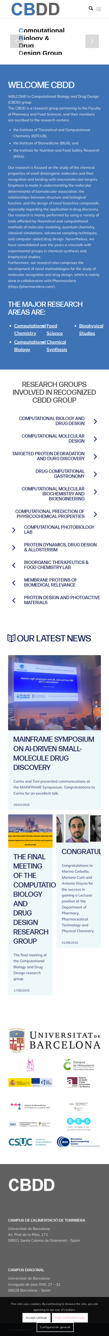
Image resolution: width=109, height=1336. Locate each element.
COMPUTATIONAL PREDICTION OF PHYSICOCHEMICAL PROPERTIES (50, 514)
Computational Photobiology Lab (59, 530)
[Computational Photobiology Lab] (13, 530)
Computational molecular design (53, 439)
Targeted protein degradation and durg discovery (48, 456)
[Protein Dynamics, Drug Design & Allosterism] (13, 547)
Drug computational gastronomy (60, 474)
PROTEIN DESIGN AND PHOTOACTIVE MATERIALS (62, 600)
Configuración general (55, 1327)
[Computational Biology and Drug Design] (95, 421)
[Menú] (98, 9)
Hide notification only (70, 1317)
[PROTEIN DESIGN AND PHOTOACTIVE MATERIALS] (13, 600)
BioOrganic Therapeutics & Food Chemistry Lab (56, 565)
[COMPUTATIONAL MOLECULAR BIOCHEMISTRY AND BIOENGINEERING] (95, 491)
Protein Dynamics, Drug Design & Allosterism (60, 547)
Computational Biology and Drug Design (52, 421)
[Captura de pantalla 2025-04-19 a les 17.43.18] (45, 9)
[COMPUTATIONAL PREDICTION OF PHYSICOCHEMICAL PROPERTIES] (95, 514)
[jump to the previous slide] (17, 41)
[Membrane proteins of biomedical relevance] (13, 583)
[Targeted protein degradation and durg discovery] (95, 456)
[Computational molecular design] (95, 439)
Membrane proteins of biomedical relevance (50, 583)
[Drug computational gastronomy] (95, 474)
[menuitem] (88, 9)
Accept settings (36, 1317)
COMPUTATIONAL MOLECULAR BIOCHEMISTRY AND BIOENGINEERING (53, 494)
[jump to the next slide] (92, 41)
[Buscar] (88, 9)
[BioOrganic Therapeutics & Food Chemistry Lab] (13, 565)
